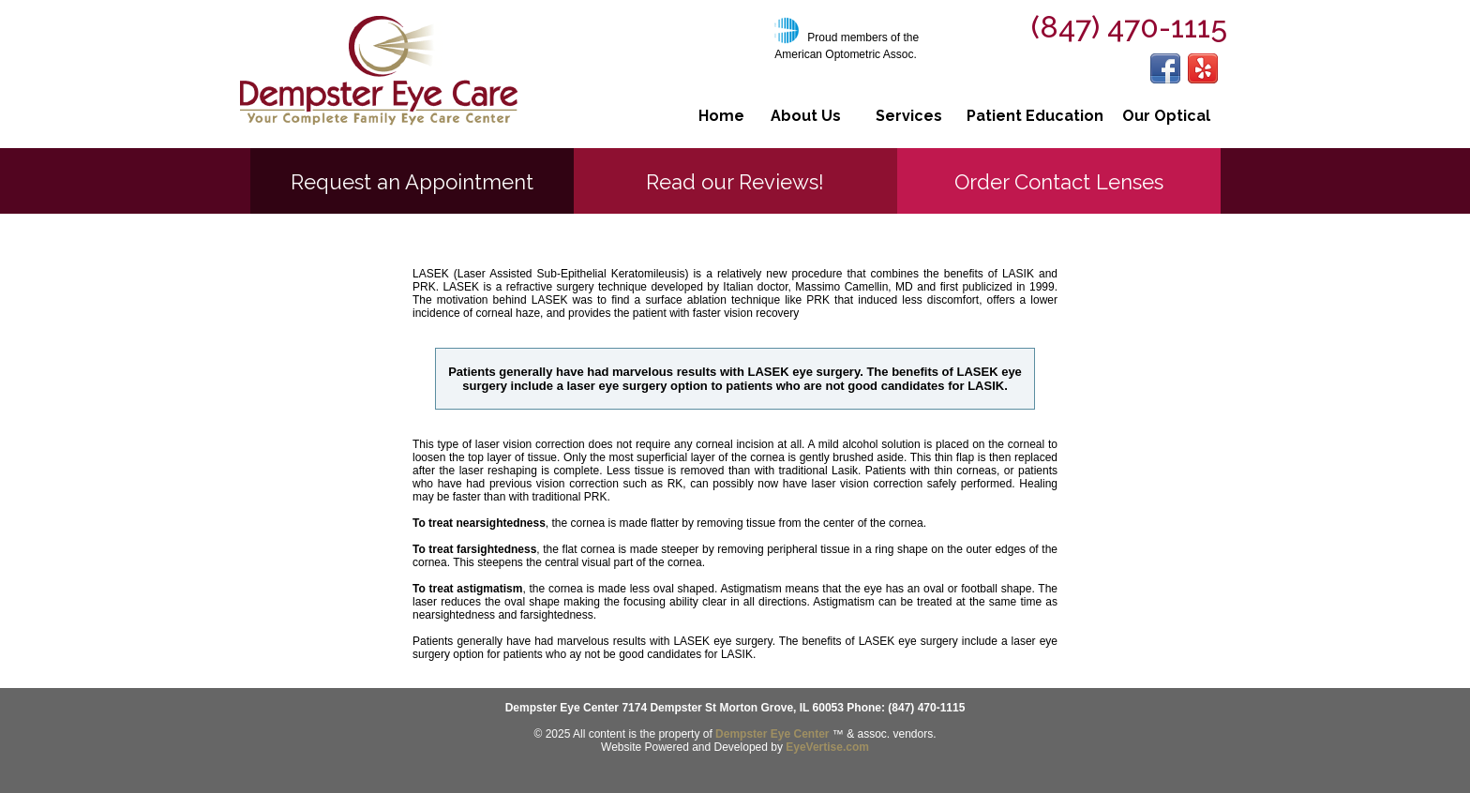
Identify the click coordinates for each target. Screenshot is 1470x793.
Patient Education (1035, 116)
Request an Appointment (412, 182)
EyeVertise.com (827, 747)
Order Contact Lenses (1058, 182)
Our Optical (1166, 116)
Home (721, 116)
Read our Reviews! (735, 182)
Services (909, 116)
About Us (806, 116)
